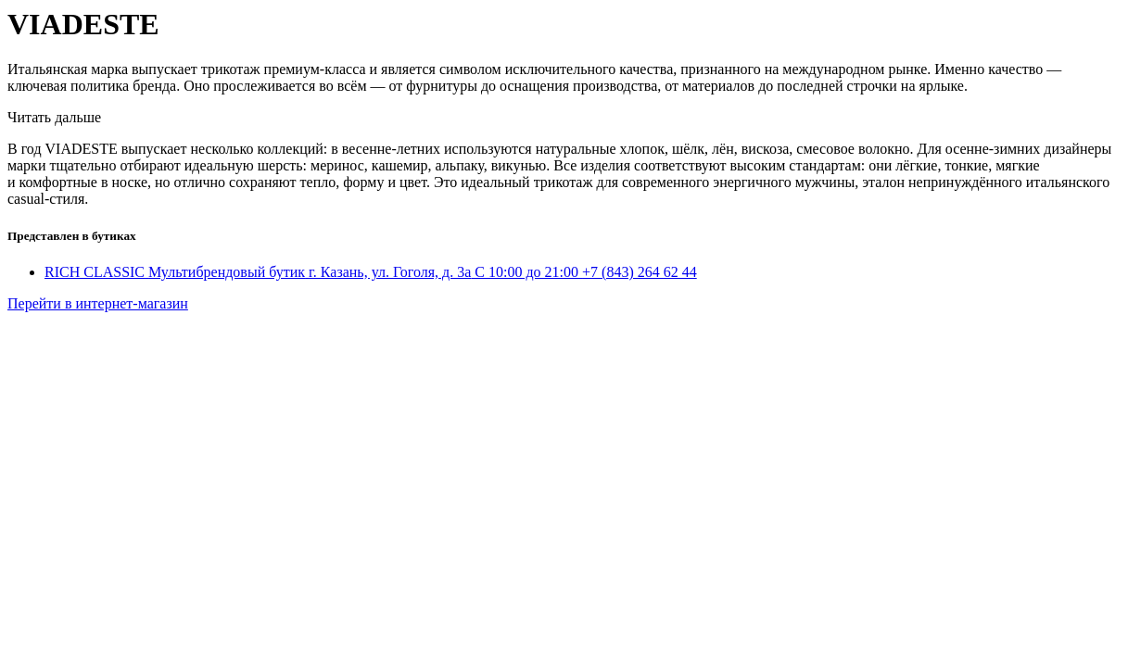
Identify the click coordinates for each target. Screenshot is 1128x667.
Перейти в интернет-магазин (97, 303)
